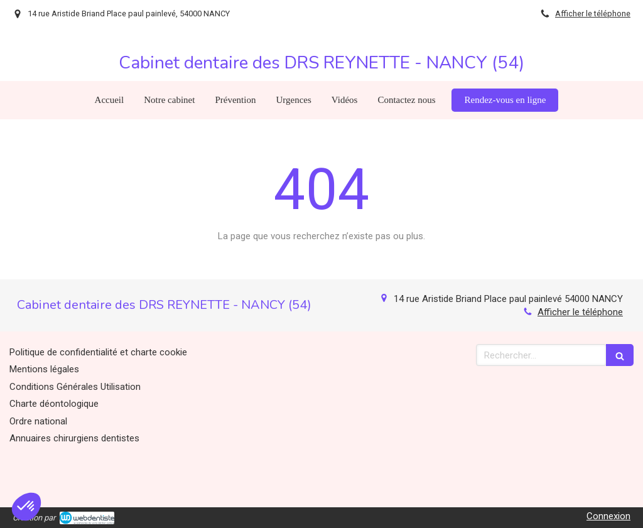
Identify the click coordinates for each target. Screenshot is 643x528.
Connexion (608, 516)
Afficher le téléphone (592, 13)
